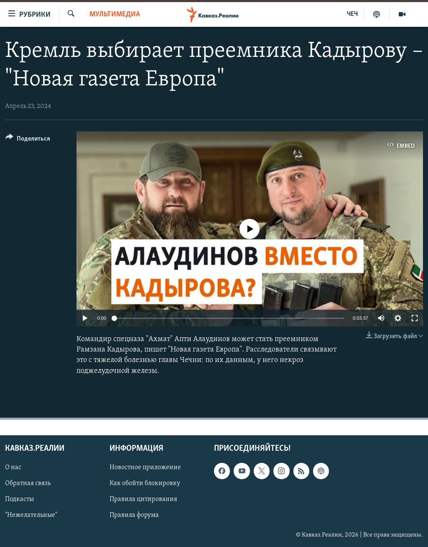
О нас (13, 467)
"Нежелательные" (31, 515)
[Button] (27, 140)
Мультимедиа (114, 14)
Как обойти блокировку (145, 483)
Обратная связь (28, 483)
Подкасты (19, 499)
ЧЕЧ (352, 14)
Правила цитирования (143, 499)
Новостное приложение (145, 467)
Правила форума (134, 515)
